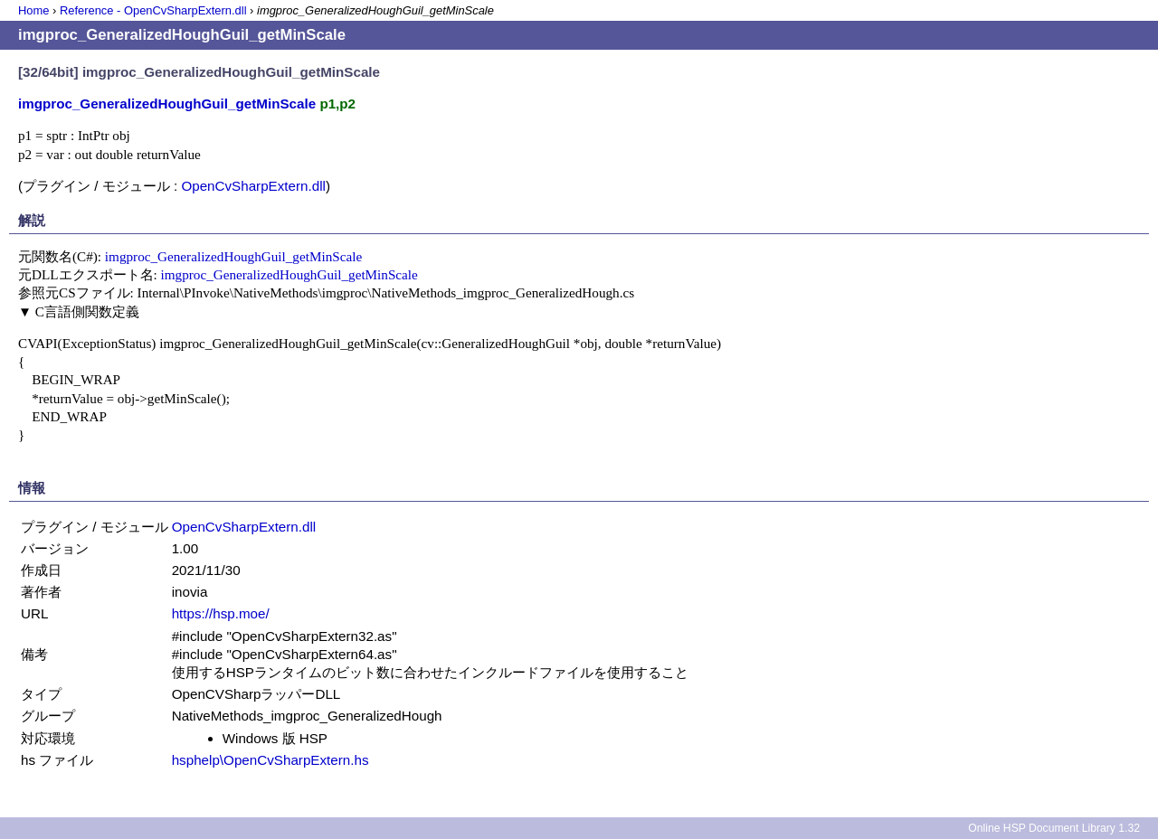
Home (33, 10)
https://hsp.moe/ (221, 613)
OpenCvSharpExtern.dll (253, 185)
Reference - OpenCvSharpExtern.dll (153, 10)
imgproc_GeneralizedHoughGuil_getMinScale (233, 256)
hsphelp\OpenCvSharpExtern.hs (270, 760)
